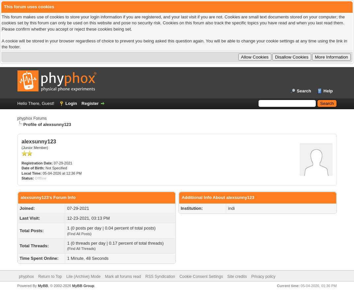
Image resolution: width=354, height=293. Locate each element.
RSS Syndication (160, 276)
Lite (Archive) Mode (83, 276)
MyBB (43, 286)
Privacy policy (263, 276)
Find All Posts (79, 234)
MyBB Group (83, 286)
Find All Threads (81, 249)
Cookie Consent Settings (201, 276)
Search (304, 90)
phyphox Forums (32, 118)
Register (90, 103)
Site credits (237, 276)
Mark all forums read (123, 276)
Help (328, 90)
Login (71, 103)
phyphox (26, 276)
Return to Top (50, 276)
